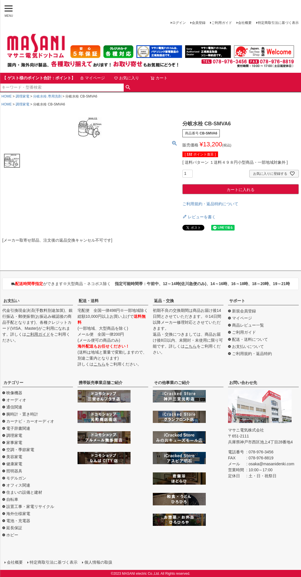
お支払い (11, 300)
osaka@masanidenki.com (271, 464)
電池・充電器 (18, 520)
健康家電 (14, 464)
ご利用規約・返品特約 (252, 353)
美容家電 (14, 456)
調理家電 (22, 96)
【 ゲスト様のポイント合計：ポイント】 (38, 78)
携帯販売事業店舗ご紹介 (101, 382)
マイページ (92, 78)
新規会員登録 (244, 311)
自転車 (12, 499)
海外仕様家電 (18, 513)
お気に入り (126, 78)
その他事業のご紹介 (172, 382)
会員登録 (199, 23)
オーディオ (16, 400)
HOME (6, 96)
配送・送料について (250, 339)
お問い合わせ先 (243, 382)
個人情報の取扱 (98, 562)
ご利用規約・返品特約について (210, 204)
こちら (99, 364)
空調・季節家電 (20, 449)
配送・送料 (89, 300)
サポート (237, 300)
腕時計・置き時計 (22, 414)
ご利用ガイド (221, 23)
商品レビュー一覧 (248, 325)
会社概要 (245, 23)
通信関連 (14, 407)
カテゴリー (13, 382)
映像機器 (14, 393)
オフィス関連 (18, 485)
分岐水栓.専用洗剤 (47, 96)
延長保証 (14, 528)
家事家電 (14, 442)
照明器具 (14, 471)
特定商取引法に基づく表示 (278, 23)
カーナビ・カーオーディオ (30, 421)
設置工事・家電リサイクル (30, 506)
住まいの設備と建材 (24, 492)
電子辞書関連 (18, 428)
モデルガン (16, 478)
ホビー (12, 535)
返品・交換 (164, 300)
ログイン (179, 23)
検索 (128, 88)
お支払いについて (248, 346)
